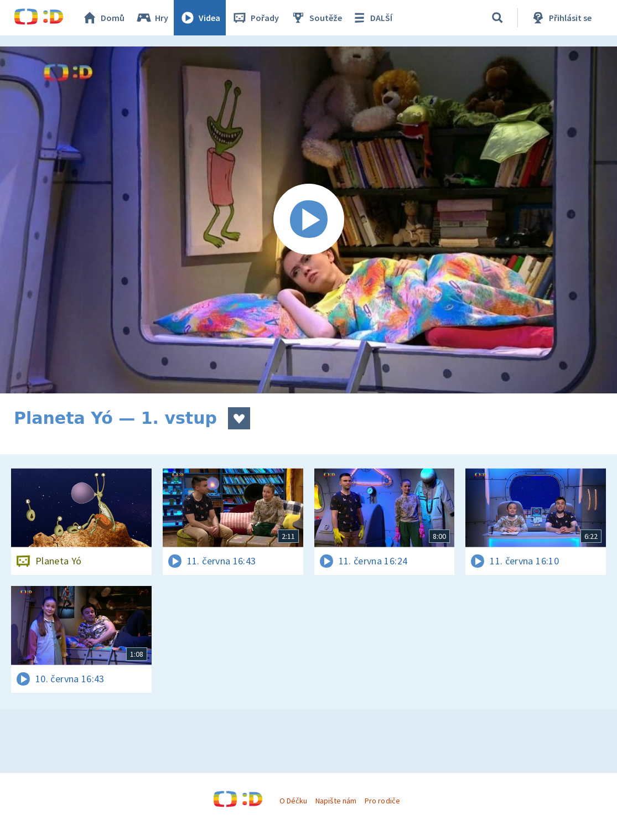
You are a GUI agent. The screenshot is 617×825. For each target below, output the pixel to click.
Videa (199, 17)
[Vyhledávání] (497, 17)
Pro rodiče (382, 801)
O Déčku (293, 801)
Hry (152, 17)
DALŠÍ (371, 17)
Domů (103, 17)
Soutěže (316, 17)
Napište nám (335, 801)
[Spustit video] (308, 219)
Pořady (255, 17)
